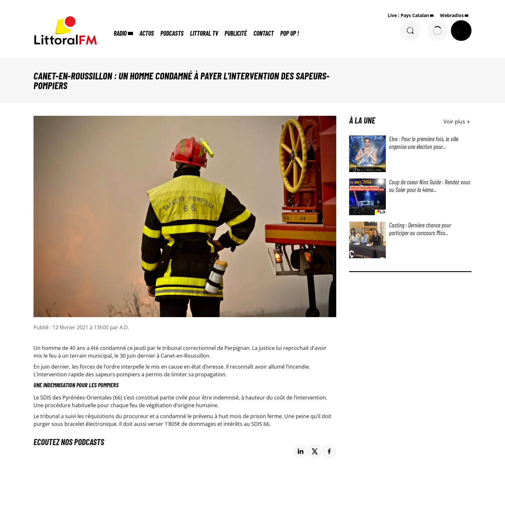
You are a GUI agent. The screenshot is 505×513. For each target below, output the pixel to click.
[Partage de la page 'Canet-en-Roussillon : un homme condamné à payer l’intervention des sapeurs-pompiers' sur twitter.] (315, 451)
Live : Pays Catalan (408, 15)
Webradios (452, 15)
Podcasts (172, 33)
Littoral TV (204, 33)
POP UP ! (290, 33)
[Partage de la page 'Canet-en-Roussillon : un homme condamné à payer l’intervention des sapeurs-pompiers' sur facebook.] (329, 451)
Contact (264, 33)
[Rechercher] (410, 30)
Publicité (236, 33)
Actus (147, 33)
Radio (120, 33)
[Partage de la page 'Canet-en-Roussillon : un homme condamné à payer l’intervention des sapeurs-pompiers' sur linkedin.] (300, 451)
